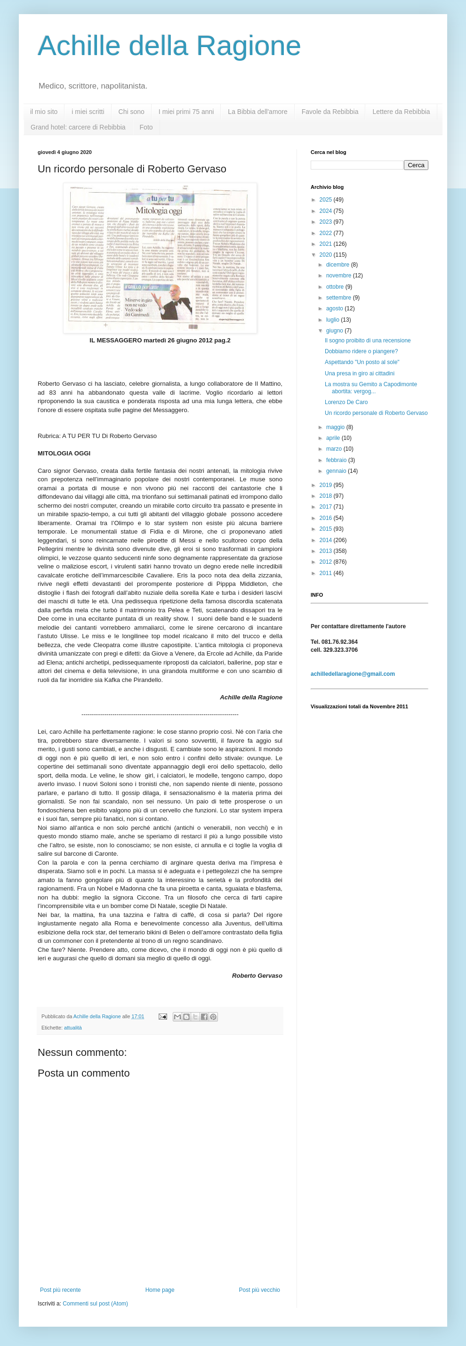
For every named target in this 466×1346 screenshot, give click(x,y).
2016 (327, 518)
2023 (327, 222)
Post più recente (60, 1290)
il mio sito (43, 111)
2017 (327, 506)
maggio (336, 427)
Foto (146, 127)
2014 (327, 540)
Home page (160, 1290)
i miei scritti (88, 111)
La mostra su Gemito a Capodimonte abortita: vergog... (371, 387)
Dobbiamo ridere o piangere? (361, 351)
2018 (327, 496)
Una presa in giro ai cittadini (359, 373)
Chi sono (132, 111)
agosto (335, 308)
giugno (335, 330)
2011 (327, 573)
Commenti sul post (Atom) (95, 1303)
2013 (327, 551)
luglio (333, 319)
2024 (327, 211)
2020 (327, 254)
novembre (339, 275)
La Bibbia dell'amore (257, 111)
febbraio (337, 460)
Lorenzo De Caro (346, 402)
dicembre (338, 264)
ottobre (335, 287)
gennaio (337, 471)
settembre (339, 297)
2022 (327, 233)
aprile (334, 438)
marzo (335, 449)
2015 (327, 529)
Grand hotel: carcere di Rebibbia (78, 127)
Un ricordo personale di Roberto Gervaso (376, 413)
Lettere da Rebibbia (401, 111)
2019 (327, 485)
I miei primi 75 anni (186, 111)
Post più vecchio (259, 1290)
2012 (327, 562)
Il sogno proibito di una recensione (368, 340)
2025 (327, 199)
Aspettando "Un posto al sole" (362, 362)
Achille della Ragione (169, 45)
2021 (327, 244)
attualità (73, 1027)
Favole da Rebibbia (330, 111)
